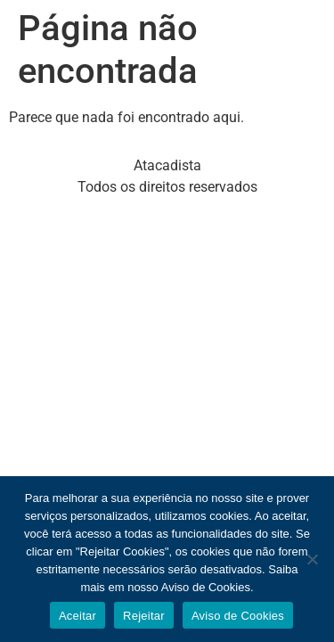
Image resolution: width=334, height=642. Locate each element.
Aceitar (77, 615)
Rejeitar (144, 615)
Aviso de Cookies (237, 615)
